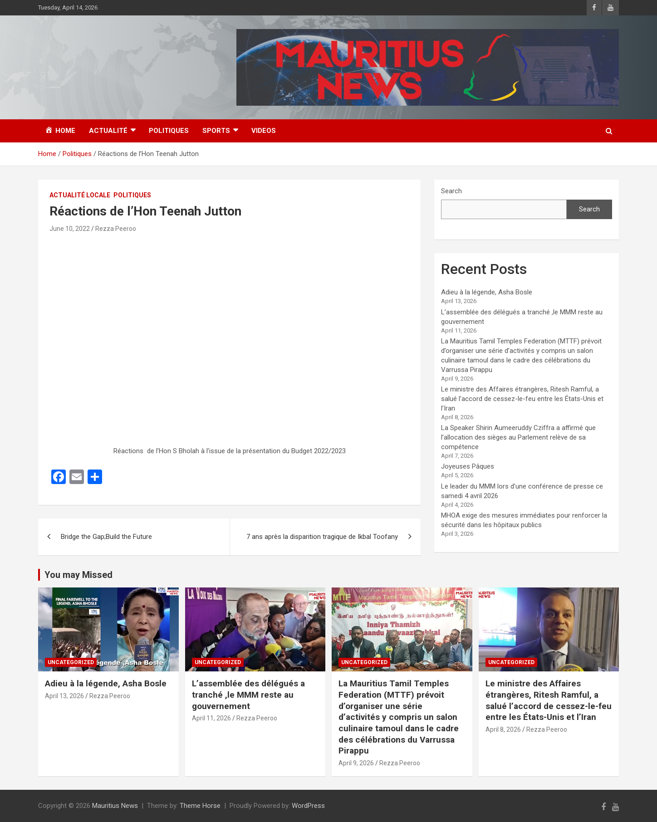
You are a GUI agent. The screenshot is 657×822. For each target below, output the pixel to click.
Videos (263, 131)
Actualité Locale (79, 195)
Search (451, 191)
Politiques (169, 131)
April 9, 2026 (356, 763)
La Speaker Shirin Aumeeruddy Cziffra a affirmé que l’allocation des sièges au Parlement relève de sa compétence (518, 437)
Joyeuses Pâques (467, 466)
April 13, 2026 (64, 696)
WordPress (308, 806)
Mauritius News (115, 806)
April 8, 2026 (503, 729)
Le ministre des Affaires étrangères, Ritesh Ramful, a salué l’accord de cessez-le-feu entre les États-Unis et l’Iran (522, 398)
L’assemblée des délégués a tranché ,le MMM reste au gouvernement (248, 694)
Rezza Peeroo (115, 228)
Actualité (108, 131)
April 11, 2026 (211, 718)
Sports (216, 131)
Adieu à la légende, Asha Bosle (486, 292)
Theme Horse (200, 806)
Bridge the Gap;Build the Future (106, 537)
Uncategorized (71, 662)
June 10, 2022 (69, 228)
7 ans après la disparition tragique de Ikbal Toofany (322, 537)
